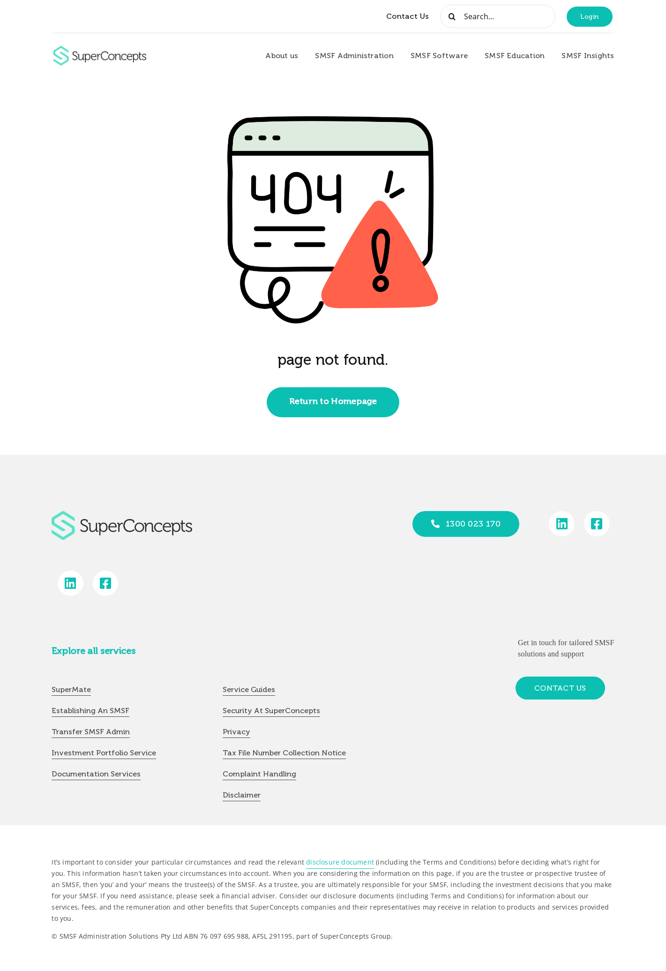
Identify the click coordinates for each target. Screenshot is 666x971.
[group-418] (99, 50)
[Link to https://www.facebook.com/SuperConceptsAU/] (597, 524)
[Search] (452, 16)
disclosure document (340, 862)
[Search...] (497, 16)
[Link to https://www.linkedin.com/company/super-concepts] (562, 524)
